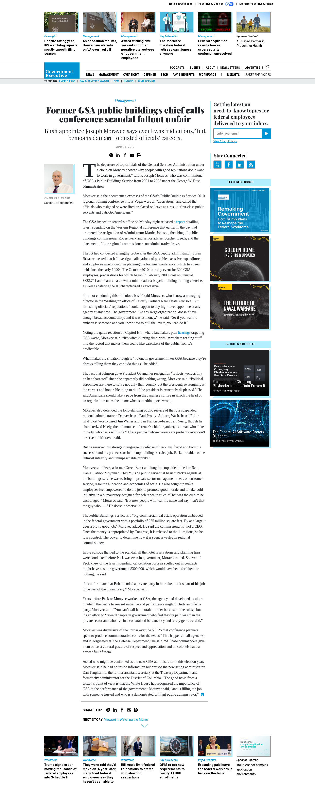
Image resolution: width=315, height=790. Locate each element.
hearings (184, 332)
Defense (150, 75)
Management (109, 75)
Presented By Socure (226, 391)
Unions (128, 81)
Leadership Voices (257, 75)
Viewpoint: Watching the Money (126, 720)
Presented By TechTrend (228, 441)
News (90, 75)
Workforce (208, 75)
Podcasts (177, 67)
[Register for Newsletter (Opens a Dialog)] (266, 133)
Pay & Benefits (184, 75)
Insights (233, 75)
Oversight (131, 75)
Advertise (252, 67)
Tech (164, 75)
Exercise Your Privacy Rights (256, 3)
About (210, 67)
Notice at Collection (180, 3)
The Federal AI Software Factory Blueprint (238, 434)
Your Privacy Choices (215, 4)
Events (195, 67)
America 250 (67, 81)
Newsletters (230, 67)
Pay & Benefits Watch (94, 81)
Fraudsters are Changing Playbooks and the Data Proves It (239, 383)
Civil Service (146, 81)
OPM (116, 81)
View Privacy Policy (225, 141)
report (180, 222)
